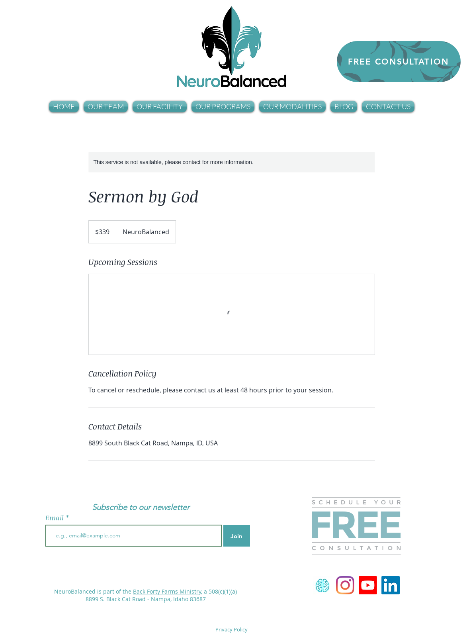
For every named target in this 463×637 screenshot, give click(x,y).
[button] (105, 106)
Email (55, 517)
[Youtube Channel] (368, 585)
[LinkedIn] (390, 585)
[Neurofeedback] (322, 585)
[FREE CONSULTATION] (399, 61)
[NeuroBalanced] (345, 585)
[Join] (236, 536)
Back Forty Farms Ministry (167, 591)
